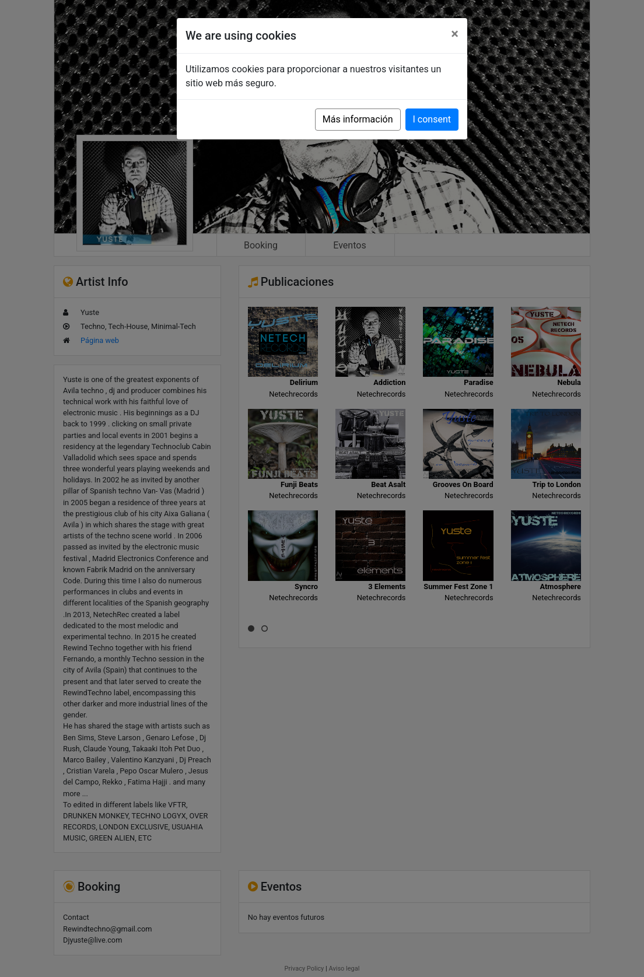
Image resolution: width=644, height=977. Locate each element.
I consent (432, 119)
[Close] (454, 34)
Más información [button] (358, 119)
